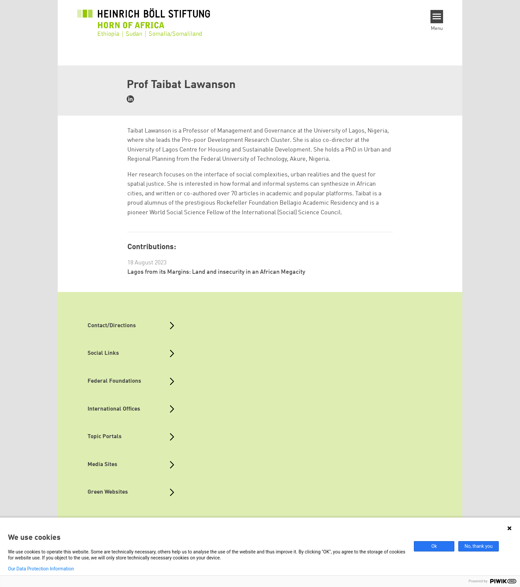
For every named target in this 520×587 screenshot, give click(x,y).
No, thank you (479, 546)
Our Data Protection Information (41, 568)
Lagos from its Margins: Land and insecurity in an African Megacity (216, 272)
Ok (434, 546)
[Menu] (436, 16)
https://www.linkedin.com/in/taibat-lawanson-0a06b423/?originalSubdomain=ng (130, 99)
